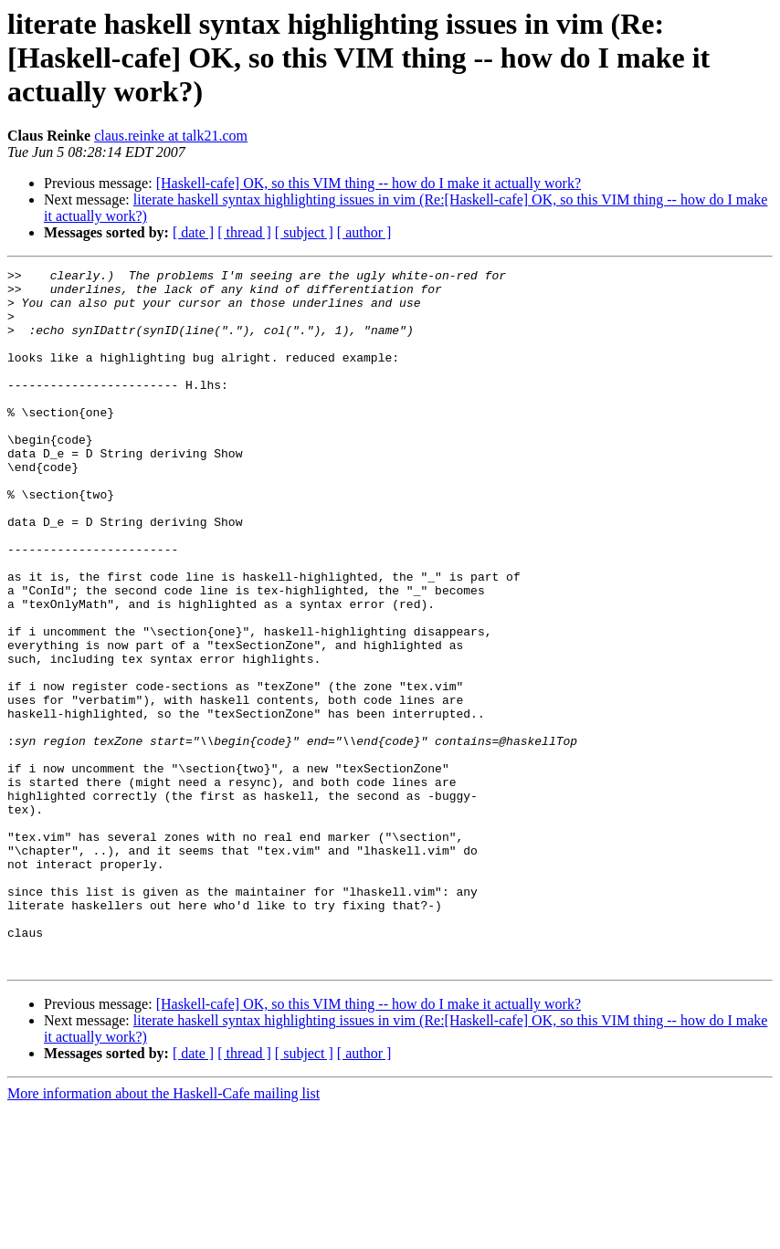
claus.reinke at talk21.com (171, 135)
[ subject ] (304, 232)
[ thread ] (244, 232)
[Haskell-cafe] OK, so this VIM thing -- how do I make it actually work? (368, 183)
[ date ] (193, 232)
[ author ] (364, 232)
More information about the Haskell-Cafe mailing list (163, 1233)
